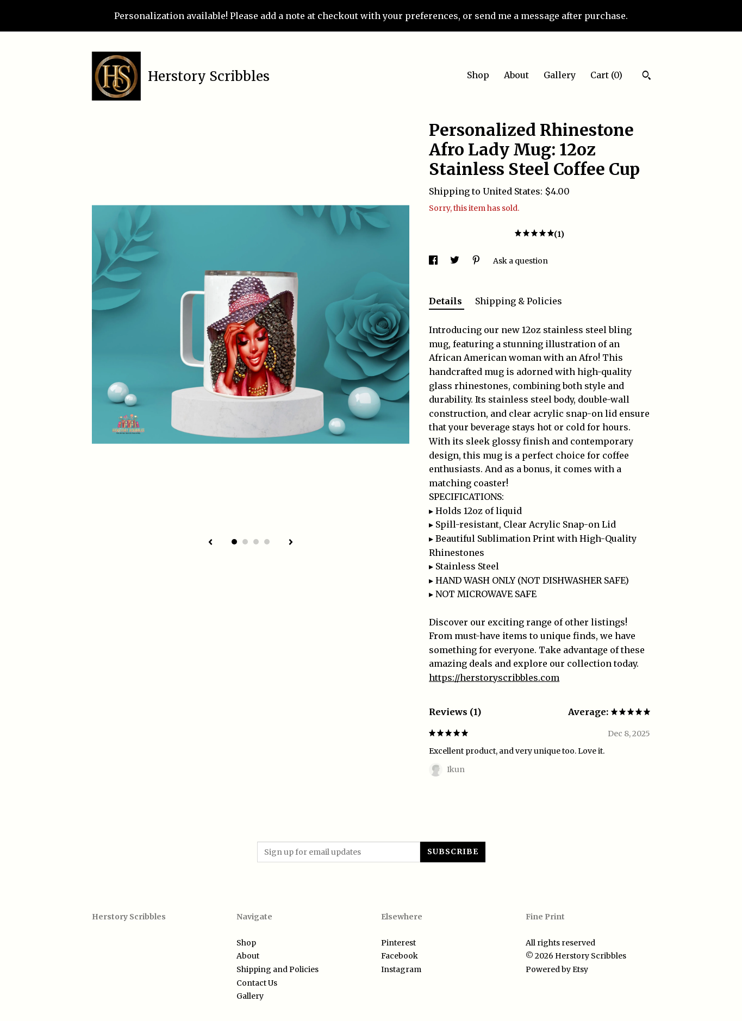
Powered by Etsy (557, 969)
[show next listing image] (291, 543)
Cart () (606, 75)
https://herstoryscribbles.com (494, 677)
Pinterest (398, 943)
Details (446, 301)
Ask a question (520, 261)
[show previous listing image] (210, 543)
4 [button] (267, 541)
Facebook (399, 956)
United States (511, 191)
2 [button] (245, 541)
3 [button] (256, 541)
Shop (478, 75)
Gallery (560, 75)
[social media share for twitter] (455, 261)
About (516, 75)
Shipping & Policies (518, 301)
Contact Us (256, 983)
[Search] (647, 77)
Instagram (401, 969)
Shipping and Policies (277, 969)
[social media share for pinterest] (477, 261)
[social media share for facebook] (434, 261)
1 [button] (234, 541)
